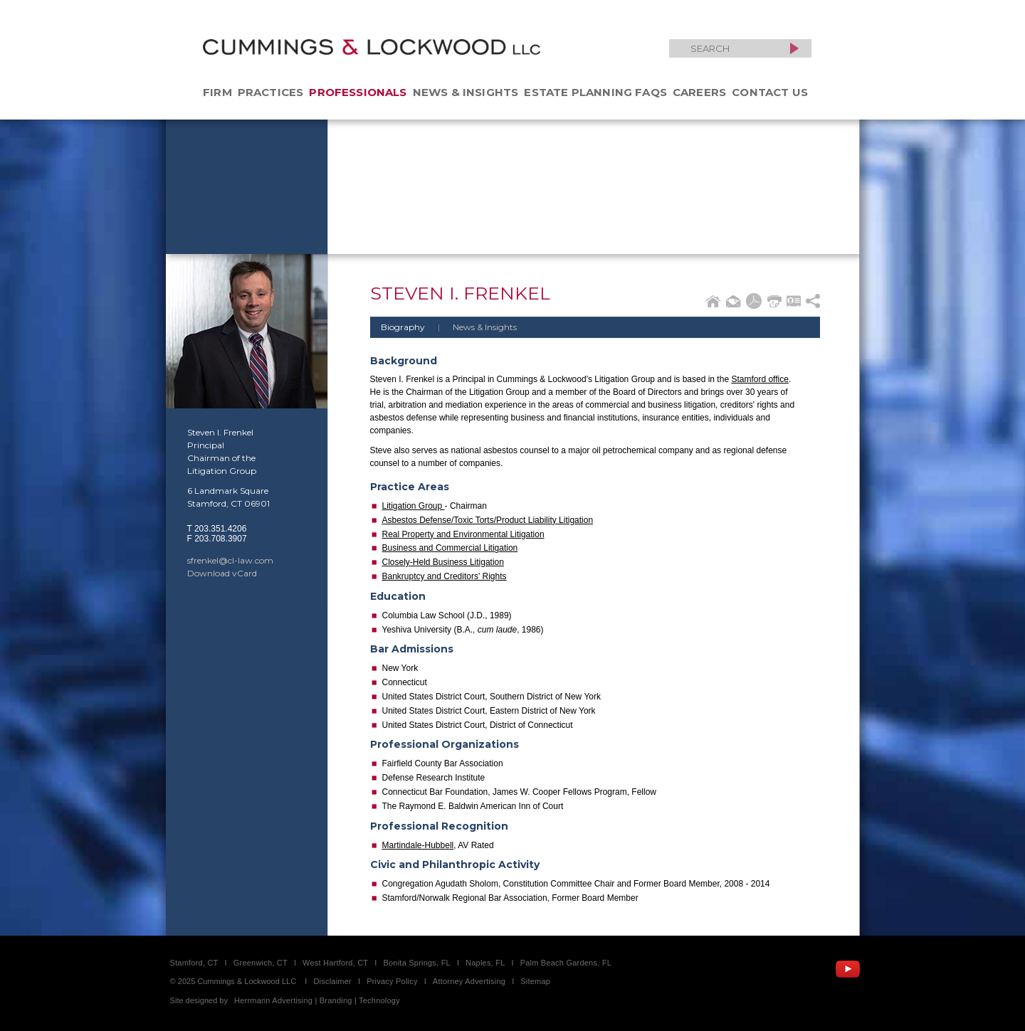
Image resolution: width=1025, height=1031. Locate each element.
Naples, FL (485, 962)
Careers (699, 92)
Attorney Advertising (469, 981)
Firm (217, 92)
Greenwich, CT (260, 962)
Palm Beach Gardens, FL (565, 962)
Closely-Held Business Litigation (443, 562)
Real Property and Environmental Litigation (463, 534)
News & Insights (466, 92)
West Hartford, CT (335, 962)
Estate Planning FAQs (595, 92)
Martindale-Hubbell (418, 845)
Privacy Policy (392, 981)
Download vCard (222, 573)
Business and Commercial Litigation (450, 548)
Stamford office (759, 379)
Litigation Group (413, 506)
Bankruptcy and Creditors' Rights (444, 576)
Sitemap (535, 981)
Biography (403, 327)
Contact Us (770, 92)
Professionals (357, 92)
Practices (271, 92)
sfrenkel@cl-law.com (230, 560)
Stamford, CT (194, 962)
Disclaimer (332, 981)
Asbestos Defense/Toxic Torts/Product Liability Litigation (488, 520)
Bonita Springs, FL (416, 962)
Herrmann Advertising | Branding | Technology (317, 1000)
